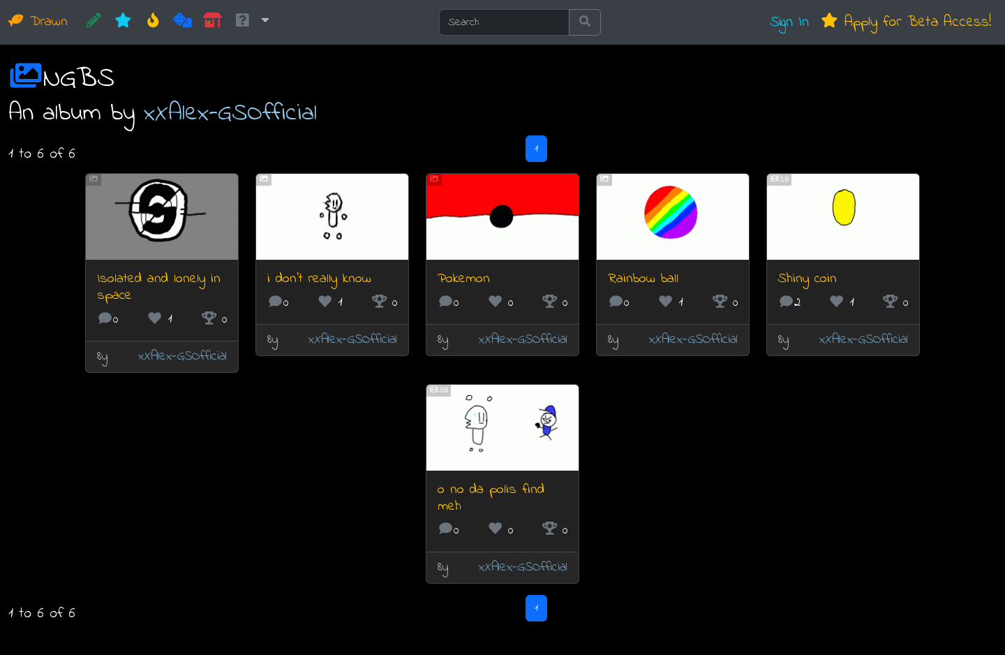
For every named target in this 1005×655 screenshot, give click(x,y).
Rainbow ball (643, 279)
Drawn (38, 22)
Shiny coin (807, 279)
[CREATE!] (94, 22)
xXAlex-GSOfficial (230, 113)
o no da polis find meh (491, 498)
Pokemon (464, 279)
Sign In (789, 22)
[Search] (504, 22)
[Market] (213, 22)
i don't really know (319, 279)
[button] (251, 22)
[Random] (183, 22)
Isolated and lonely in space (159, 287)
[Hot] (153, 22)
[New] (123, 22)
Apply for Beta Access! (905, 22)
